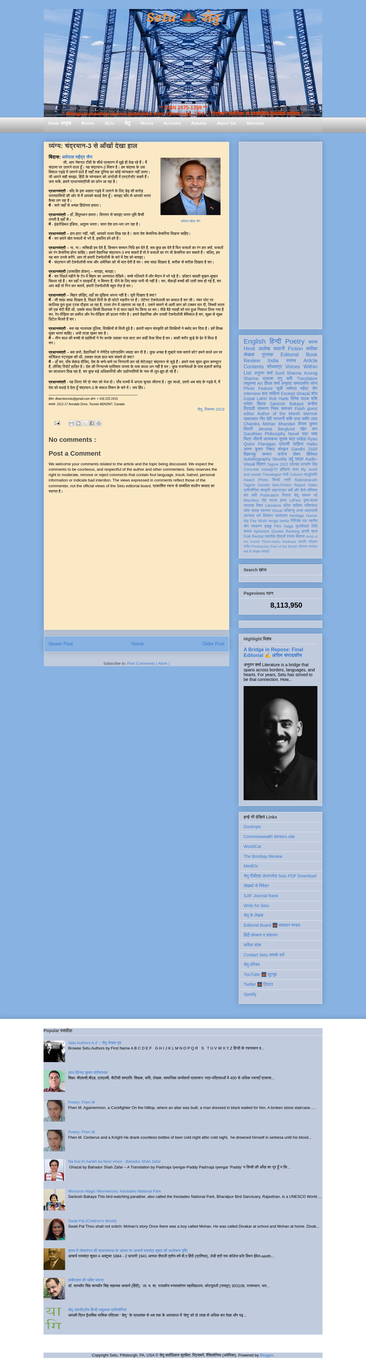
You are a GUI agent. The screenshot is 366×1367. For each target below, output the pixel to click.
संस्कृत (283, 449)
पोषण (296, 454)
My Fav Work (255, 521)
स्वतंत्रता (281, 516)
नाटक (273, 500)
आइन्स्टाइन (279, 490)
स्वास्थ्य (265, 511)
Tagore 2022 (277, 464)
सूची (279, 388)
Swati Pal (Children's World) (92, 1221)
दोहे (264, 500)
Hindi (249, 348)
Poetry (294, 341)
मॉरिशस (312, 490)
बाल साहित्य (271, 393)
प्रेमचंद (294, 464)
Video (312, 485)
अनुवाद (286, 383)
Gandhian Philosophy (264, 433)
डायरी (305, 531)
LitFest (295, 500)
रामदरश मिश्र (253, 505)
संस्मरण (262, 408)
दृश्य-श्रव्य (310, 500)
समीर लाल (309, 418)
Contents (254, 366)
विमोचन (268, 516)
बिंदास (261, 403)
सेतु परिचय (252, 964)
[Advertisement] (280, 234)
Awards (199, 123)
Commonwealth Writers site (269, 836)
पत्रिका (312, 541)
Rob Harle (279, 398)
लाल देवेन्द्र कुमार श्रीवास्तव (87, 1072)
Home (137, 643)
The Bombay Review (263, 856)
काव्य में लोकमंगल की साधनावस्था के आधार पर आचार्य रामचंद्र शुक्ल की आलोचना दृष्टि (128, 1250)
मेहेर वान (308, 429)
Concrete (251, 469)
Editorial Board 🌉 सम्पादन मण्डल (272, 925)
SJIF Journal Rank (261, 895)
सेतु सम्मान (302, 495)
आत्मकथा (270, 438)
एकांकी (302, 541)
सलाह (255, 511)
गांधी (286, 474)
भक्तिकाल (310, 505)
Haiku (312, 444)
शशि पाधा (293, 418)
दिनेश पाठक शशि (304, 398)
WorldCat (252, 846)
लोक (247, 511)
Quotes (278, 531)
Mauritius (251, 500)
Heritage (297, 516)
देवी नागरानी (275, 418)
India (273, 360)
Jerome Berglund (276, 429)
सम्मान (267, 454)
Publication (269, 495)
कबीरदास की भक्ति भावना (86, 1280)
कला (295, 469)
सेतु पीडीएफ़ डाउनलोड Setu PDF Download (280, 875)
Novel (293, 433)
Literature (273, 505)
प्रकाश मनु (272, 378)
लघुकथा (250, 383)
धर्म (258, 516)
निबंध (275, 408)
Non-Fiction (281, 485)
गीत (262, 418)
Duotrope (252, 826)
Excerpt (288, 393)
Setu (109, 123)
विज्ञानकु (250, 454)
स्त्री (287, 480)
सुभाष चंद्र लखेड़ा (292, 438)
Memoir (310, 413)
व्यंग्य (313, 383)
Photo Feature (258, 388)
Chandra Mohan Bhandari (269, 423)
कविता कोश (252, 945)
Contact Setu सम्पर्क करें (264, 954)
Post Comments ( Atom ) (148, 663)
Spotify (250, 994)
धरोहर (248, 403)
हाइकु (268, 526)
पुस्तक (267, 354)
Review (252, 360)
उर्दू (291, 459)
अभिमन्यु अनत (293, 511)
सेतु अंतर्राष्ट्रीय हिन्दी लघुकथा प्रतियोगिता (97, 1310)
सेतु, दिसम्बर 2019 (210, 409)
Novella (280, 459)
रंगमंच (291, 536)
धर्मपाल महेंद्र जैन (190, 221)
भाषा (314, 433)
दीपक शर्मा (272, 383)
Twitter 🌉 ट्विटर (258, 984)
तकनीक (270, 536)
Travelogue (271, 474)
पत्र (305, 433)
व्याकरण (256, 526)
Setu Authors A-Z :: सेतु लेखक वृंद (94, 1042)
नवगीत (312, 521)
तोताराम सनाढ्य (307, 546)
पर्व (315, 495)
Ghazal (303, 393)
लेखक (249, 354)
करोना (282, 454)
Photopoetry (260, 546)
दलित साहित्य (292, 505)
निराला (286, 495)
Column (296, 474)
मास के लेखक (252, 551)
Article (310, 360)
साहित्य (298, 444)
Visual (277, 511)
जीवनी (257, 438)
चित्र (247, 438)
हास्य (283, 500)
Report (299, 485)
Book (311, 354)
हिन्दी (275, 341)
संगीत (247, 546)
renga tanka (278, 521)
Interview (252, 393)
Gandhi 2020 (304, 449)
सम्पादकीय (301, 383)
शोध (314, 393)
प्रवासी (284, 444)
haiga (288, 526)
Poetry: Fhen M (81, 1102)
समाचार (286, 408)
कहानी (279, 348)
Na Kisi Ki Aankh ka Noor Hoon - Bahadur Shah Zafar (114, 1161)
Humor (311, 516)
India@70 (269, 469)
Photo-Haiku (271, 541)
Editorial (289, 354)
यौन (246, 526)
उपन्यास (249, 516)
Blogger (266, 1355)
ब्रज (314, 531)
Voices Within (301, 366)
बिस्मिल (312, 454)
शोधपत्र (274, 366)
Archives (255, 123)
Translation (307, 378)
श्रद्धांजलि (310, 474)
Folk (247, 536)
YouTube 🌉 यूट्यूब (260, 974)
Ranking (292, 531)
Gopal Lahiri (255, 398)
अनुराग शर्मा (263, 373)
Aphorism (261, 531)
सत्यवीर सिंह (309, 464)
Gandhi (264, 485)
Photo (263, 480)
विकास (300, 536)
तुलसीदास (302, 526)
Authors (172, 123)
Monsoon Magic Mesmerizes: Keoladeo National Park (114, 1191)
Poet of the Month (284, 546)
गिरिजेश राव (298, 521)
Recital (258, 536)
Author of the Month (278, 413)
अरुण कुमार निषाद (259, 449)
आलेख (264, 348)
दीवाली (281, 536)
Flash (300, 408)
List (247, 373)
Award (249, 480)
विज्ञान (261, 464)
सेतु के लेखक (253, 915)
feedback (289, 541)
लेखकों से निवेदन (256, 885)
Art (260, 383)
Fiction (295, 348)
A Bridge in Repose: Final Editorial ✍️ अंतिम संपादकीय (273, 652)
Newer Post (61, 643)
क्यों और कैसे (297, 490)
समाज (248, 531)
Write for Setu (256, 905)
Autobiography (257, 459)
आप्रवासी (310, 511)
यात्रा (299, 459)
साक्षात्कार (251, 418)
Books (87, 123)
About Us (226, 123)
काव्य (312, 342)
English (255, 341)
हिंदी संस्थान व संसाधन (261, 935)
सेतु (127, 123)
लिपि (314, 526)
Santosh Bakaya (287, 403)
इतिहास (285, 469)
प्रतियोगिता (251, 490)
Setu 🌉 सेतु (183, 18)
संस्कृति (265, 490)
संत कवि (250, 495)
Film (277, 526)
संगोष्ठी (265, 551)
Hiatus (146, 123)
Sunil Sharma (288, 373)
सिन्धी (276, 480)
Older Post (213, 643)
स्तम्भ (291, 360)
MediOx (251, 866)
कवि (289, 378)
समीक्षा (311, 348)
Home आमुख (59, 123)
